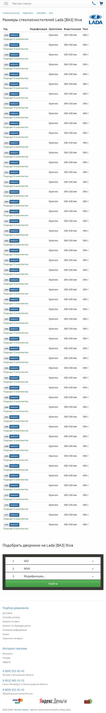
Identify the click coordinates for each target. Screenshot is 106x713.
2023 (6, 64)
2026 (6, 35)
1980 (6, 485)
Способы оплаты (11, 617)
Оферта (6, 662)
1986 (6, 426)
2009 (6, 201)
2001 (6, 280)
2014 (6, 152)
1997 (6, 319)
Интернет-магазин (15, 648)
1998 (6, 309)
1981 (6, 475)
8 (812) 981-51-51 (13, 680)
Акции (6, 634)
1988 (6, 407)
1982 (6, 466)
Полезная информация (15, 629)
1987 (6, 417)
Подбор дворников (15, 608)
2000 (6, 289)
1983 (6, 456)
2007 (6, 221)
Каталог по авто (11, 621)
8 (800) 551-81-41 (13, 671)
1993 (6, 358)
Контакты (8, 653)
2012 (6, 172)
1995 (6, 338)
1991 (6, 378)
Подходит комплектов (15, 39)
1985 (6, 436)
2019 (6, 103)
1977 (6, 515)
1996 (6, 329)
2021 (6, 84)
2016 (6, 133)
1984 (6, 446)
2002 (6, 270)
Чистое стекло (21, 3)
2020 (6, 94)
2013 (6, 162)
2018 (6, 113)
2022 (6, 74)
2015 (6, 143)
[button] (53, 561)
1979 (6, 495)
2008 (6, 211)
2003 (6, 260)
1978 (6, 505)
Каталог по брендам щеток (17, 625)
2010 (6, 192)
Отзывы (6, 657)
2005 (6, 240)
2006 (6, 231)
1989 (6, 397)
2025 (6, 45)
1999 (6, 299)
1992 (6, 368)
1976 (6, 524)
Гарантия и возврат (13, 638)
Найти (53, 583)
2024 (6, 54)
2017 (6, 123)
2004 (6, 250)
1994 (6, 348)
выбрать (14, 35)
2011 (6, 182)
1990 (6, 387)
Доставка (7, 613)
